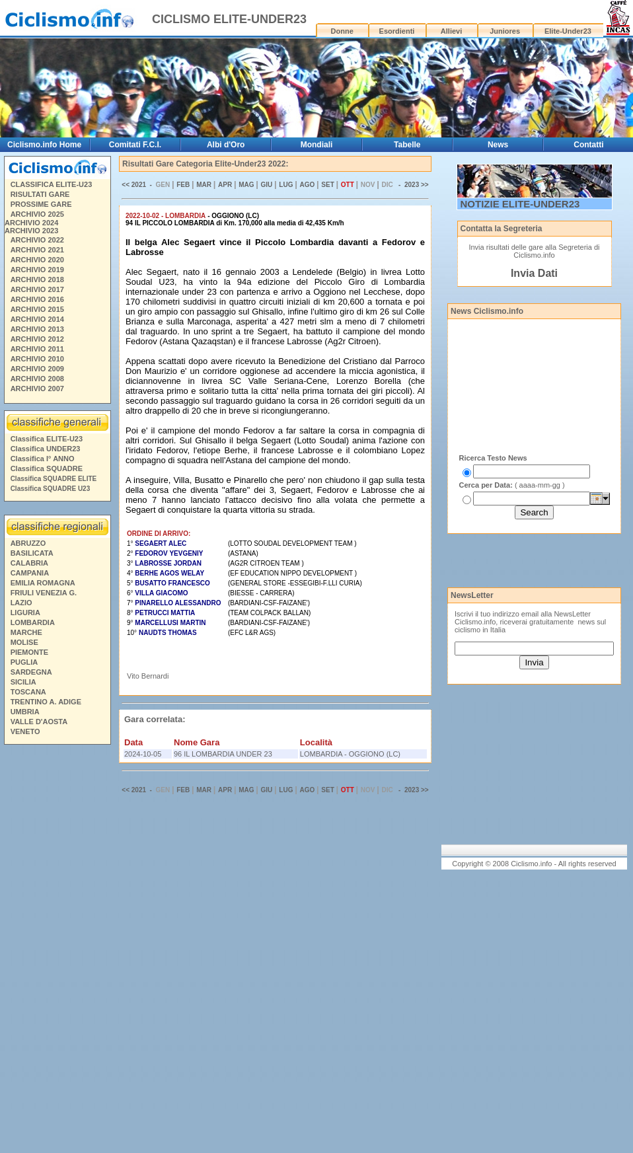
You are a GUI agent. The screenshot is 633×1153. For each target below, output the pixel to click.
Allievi (451, 31)
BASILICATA (32, 553)
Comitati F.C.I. (135, 144)
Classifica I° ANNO (43, 459)
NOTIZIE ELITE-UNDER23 (520, 203)
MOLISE (24, 642)
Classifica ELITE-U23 (47, 439)
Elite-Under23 (567, 31)
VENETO (25, 731)
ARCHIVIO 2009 (37, 369)
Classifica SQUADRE (47, 468)
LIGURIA (25, 612)
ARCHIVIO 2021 (37, 250)
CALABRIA (29, 563)
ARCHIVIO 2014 (37, 319)
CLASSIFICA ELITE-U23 (52, 184)
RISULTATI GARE (40, 194)
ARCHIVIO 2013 (37, 329)
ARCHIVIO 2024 (31, 223)
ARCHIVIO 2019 (37, 270)
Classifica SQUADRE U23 (51, 488)
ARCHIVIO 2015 (37, 309)
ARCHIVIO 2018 (37, 279)
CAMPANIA (30, 573)
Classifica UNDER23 (46, 449)
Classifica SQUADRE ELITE (54, 478)
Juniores (505, 31)
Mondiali (317, 144)
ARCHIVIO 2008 (37, 379)
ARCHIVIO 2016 (37, 299)
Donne (342, 31)
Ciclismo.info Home (44, 144)
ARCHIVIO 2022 (37, 240)
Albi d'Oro (226, 144)
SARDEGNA (31, 672)
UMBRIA (25, 712)
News (498, 144)
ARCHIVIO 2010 (37, 359)
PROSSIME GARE (41, 204)
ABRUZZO (28, 543)
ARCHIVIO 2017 (37, 289)
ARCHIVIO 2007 (37, 388)
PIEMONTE (29, 652)
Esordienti (397, 31)
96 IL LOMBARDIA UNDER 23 (223, 754)
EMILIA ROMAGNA (43, 583)
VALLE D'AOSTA (39, 721)
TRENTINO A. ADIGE (46, 702)
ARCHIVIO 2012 (37, 339)
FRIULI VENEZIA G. (44, 593)
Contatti (588, 144)
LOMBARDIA (33, 622)
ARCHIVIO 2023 (31, 231)
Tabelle (407, 144)
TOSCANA (28, 692)
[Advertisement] (57, 951)
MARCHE (26, 632)
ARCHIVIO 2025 (37, 214)
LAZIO (21, 603)
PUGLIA (24, 662)
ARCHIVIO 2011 (37, 349)
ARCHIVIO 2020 (37, 260)
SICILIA (23, 682)
